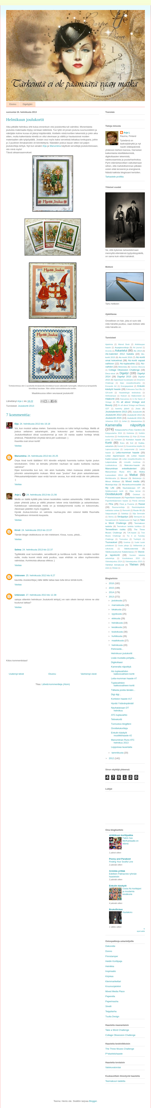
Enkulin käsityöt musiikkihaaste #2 (121, 734)
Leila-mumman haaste (127, 452)
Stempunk (138, 517)
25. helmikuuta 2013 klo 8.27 (40, 575)
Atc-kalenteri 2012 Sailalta (119, 354)
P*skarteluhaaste (113, 497)
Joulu (138, 408)
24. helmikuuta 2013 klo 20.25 (43, 456)
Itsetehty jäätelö (122, 409)
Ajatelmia (109, 344)
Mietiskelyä (136, 478)
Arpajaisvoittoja (122, 347)
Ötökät (115, 568)
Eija (45, 146)
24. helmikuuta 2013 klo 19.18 (35, 423)
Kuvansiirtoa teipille (134, 446)
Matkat (133, 474)
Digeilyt (124, 373)
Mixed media (132, 481)
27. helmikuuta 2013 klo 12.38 (41, 595)
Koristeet (118, 440)
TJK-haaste (131, 533)
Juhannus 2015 (111, 421)
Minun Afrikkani (112, 481)
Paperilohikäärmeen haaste (116, 501)
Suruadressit (110, 520)
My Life (109, 488)
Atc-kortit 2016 (125, 357)
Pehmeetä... (117, 649)
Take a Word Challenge (117, 1030)
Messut (124, 478)
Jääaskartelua (136, 421)
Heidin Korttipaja (113, 961)
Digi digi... (116, 694)
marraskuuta (118, 605)
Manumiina (55, 146)
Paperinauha (111, 1001)
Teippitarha (111, 1011)
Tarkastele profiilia (114, 176)
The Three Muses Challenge (119, 1048)
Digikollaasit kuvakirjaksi (123, 380)
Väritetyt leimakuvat (114, 565)
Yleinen (133, 564)
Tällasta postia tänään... (123, 690)
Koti (131, 443)
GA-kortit (109, 393)
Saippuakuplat (111, 514)
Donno (108, 951)
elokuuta (116, 618)
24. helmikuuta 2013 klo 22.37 (37, 549)
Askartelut (121, 350)
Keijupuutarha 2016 (113, 433)
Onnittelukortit (113, 494)
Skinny (111, 517)
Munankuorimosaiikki (131, 484)
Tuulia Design (112, 1016)
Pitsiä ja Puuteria (126, 504)
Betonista (122, 367)
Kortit (108, 442)
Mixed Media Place (115, 991)
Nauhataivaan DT (131, 488)
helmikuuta (117, 645)
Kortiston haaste (133, 439)
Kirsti (17, 530)
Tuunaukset (111, 542)
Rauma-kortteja (118, 507)
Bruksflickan (116, 909)
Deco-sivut (110, 373)
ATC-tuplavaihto (119, 715)
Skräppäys (122, 516)
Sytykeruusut (124, 520)
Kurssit (120, 446)
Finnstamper (111, 956)
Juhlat (124, 421)
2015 (112, 588)
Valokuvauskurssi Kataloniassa (119, 552)
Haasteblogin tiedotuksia (129, 393)
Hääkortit (109, 399)
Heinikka (109, 966)
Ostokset (136, 494)
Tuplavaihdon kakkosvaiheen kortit (122, 684)
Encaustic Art (111, 386)
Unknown (20, 575)
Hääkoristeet (136, 396)
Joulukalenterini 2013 (116, 411)
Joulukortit (137, 412)
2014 (112, 592)
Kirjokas (109, 976)
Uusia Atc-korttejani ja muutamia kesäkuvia (132, 891)
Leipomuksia (111, 462)
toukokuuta (117, 631)
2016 (112, 583)
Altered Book (124, 344)
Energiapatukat (127, 386)
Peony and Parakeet (120, 859)
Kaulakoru (127, 912)
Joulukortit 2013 (26, 406)
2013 (112, 596)
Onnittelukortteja (119, 728)
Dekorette (110, 946)
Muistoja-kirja (111, 484)
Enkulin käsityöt (118, 885)
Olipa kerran (135, 491)
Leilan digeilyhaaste (115, 456)
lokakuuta (117, 609)
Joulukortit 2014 (134, 415)
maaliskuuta (118, 640)
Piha (111, 504)
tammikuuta (118, 752)
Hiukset (124, 396)
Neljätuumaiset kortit (114, 491)
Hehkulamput (110, 396)
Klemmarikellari (113, 981)
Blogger (93, 1101)
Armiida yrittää (117, 871)
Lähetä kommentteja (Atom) (56, 684)
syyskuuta (117, 614)
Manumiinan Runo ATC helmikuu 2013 (122, 741)
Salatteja (124, 514)
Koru (122, 443)
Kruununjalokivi (113, 986)
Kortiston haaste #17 (121, 698)
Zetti (107, 568)
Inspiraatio (110, 971)
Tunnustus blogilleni (121, 724)
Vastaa (18, 445)
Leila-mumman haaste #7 (124, 678)
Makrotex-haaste (132, 465)
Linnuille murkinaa (132, 462)
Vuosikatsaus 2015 (131, 558)
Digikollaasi (117, 662)
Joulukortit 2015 (113, 418)
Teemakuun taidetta (115, 1081)
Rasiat (141, 504)
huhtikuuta (117, 636)
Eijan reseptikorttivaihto (130, 383)
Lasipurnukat (129, 449)
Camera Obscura (138, 367)
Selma (18, 549)
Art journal (137, 348)
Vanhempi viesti (89, 674)
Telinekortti (116, 719)
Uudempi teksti (16, 674)
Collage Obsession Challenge (124, 370)
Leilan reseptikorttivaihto (132, 459)
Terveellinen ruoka (115, 529)
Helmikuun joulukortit (121, 653)
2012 (112, 758)
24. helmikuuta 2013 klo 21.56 (41, 494)
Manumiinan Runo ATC (118, 472)
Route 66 (137, 510)
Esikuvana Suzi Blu (134, 389)
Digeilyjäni (27, 104)
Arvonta (108, 351)
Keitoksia (130, 433)
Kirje (135, 437)
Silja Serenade (139, 514)
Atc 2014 (138, 351)
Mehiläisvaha (110, 478)
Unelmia (127, 542)
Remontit (126, 510)
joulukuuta (117, 600)
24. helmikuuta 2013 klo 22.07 (36, 530)
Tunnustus (123, 539)
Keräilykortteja (123, 437)
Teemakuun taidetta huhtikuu (129, 526)
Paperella (110, 996)
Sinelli (108, 1006)
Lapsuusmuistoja (112, 449)
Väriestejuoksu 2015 (133, 562)
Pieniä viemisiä (138, 501)
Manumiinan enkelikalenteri (121, 468)
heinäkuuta (117, 622)
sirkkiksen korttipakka (121, 835)
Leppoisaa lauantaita (121, 747)
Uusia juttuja (123, 546)
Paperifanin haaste (133, 497)
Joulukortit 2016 (134, 418)
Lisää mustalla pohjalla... (123, 658)
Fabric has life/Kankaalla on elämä (131, 841)
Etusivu (12, 104)
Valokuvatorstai (131, 548)
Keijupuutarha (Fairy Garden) (128, 430)
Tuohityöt (137, 539)
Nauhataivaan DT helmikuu (120, 709)
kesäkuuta (117, 627)
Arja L (18, 494)
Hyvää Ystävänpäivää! (122, 703)
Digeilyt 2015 (124, 376)
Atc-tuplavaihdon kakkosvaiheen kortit (122, 672)
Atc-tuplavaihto (127, 363)
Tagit (135, 520)
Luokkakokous (111, 465)
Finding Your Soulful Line (121, 862)
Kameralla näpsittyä (125, 425)
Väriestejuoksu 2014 (113, 562)
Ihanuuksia (124, 399)
